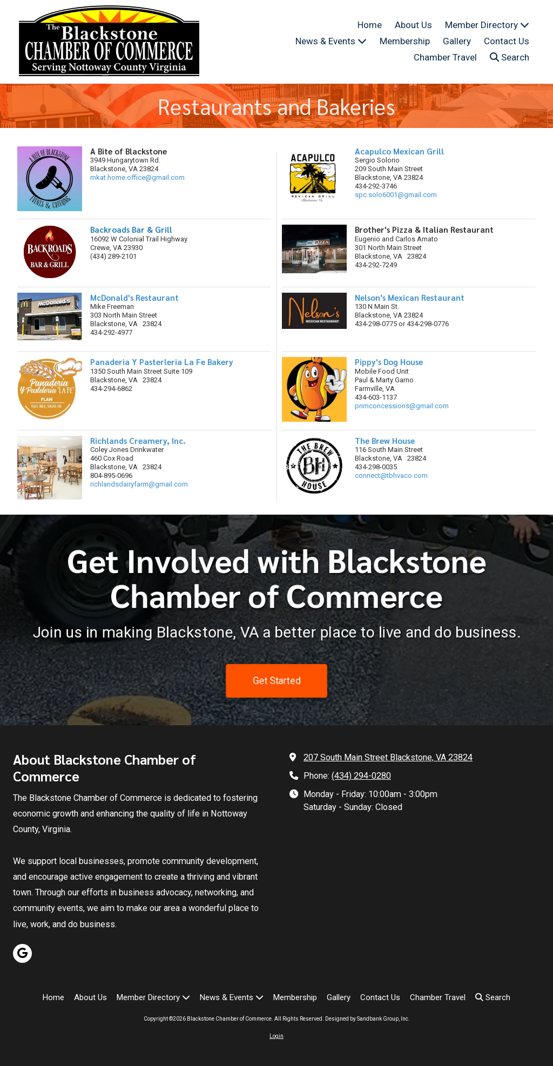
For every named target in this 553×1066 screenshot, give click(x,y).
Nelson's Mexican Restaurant (409, 297)
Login (276, 1036)
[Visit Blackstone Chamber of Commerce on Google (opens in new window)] (22, 953)
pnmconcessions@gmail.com (402, 406)
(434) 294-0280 (361, 776)
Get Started (276, 686)
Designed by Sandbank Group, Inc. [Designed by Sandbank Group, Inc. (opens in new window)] (367, 1019)
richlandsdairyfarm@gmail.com (139, 484)
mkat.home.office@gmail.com (137, 177)
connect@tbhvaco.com (391, 475)
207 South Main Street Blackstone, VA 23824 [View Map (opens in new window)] (388, 757)
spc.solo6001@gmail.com (396, 195)
